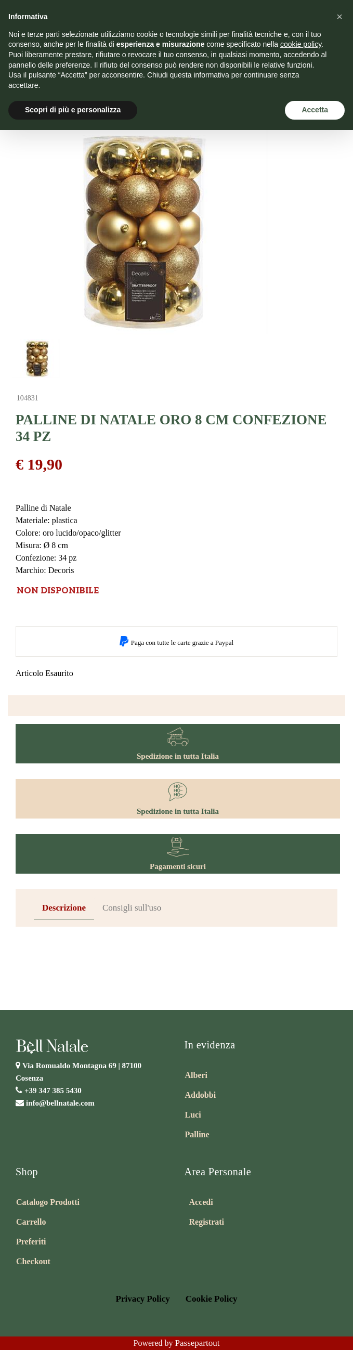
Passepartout (197, 1343)
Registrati (207, 1221)
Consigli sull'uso (131, 908)
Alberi (196, 1075)
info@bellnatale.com (60, 1103)
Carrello (31, 1221)
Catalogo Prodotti (48, 1202)
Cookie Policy (212, 1299)
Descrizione (64, 908)
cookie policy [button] (300, 44)
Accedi (201, 1202)
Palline (197, 1134)
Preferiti (31, 1241)
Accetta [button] (315, 110)
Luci (193, 1114)
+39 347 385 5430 (53, 1090)
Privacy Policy (143, 1299)
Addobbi (200, 1095)
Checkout (33, 1261)
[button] (339, 16)
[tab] (64, 908)
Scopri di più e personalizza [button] (73, 110)
